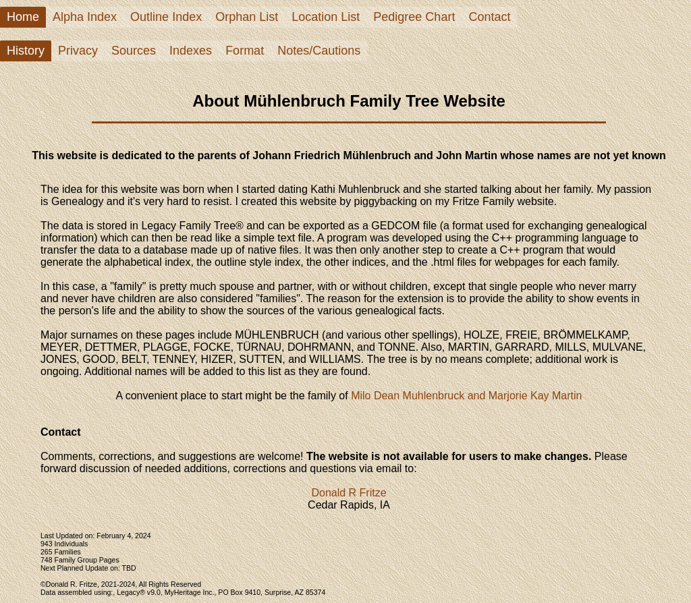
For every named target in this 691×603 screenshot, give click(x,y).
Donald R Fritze (348, 492)
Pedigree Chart (414, 17)
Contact (489, 17)
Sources (133, 50)
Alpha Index (85, 17)
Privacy (78, 50)
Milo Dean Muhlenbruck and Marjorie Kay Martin (466, 395)
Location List (326, 17)
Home (23, 17)
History (26, 50)
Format (244, 50)
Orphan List (246, 17)
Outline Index (166, 17)
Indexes (190, 50)
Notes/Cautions (318, 50)
